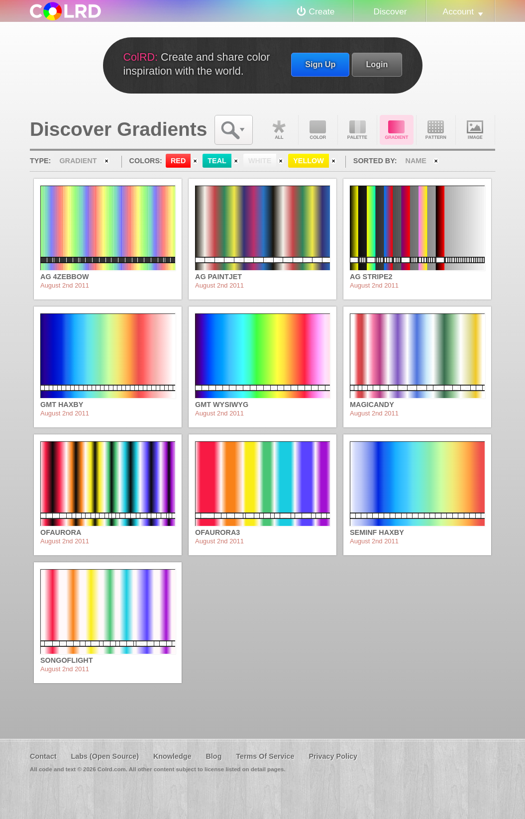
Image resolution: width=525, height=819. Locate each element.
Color (318, 130)
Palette (357, 130)
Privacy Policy (333, 756)
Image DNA (475, 130)
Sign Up (320, 64)
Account (458, 11)
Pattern (436, 130)
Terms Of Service (265, 756)
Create (322, 11)
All (279, 130)
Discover (390, 11)
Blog (213, 756)
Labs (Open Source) (105, 756)
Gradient (397, 130)
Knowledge (172, 756)
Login (377, 64)
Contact (43, 756)
